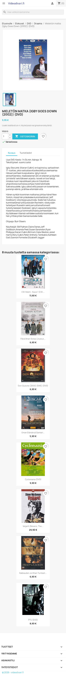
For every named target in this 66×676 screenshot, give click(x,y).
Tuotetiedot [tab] (26, 152)
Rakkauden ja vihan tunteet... (33, 573)
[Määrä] (5, 136)
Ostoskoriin (25, 136)
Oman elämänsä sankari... (33, 432)
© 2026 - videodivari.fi (13, 672)
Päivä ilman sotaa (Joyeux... (33, 338)
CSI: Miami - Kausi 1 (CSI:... (33, 292)
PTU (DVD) (33, 620)
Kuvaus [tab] (11, 152)
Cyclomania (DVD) (33, 479)
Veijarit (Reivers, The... (33, 526)
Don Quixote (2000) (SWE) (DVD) (33, 385)
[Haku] (33, 12)
